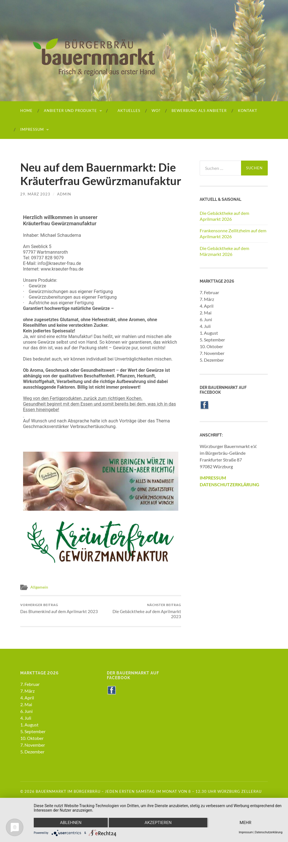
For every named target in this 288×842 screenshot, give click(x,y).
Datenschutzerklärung (268, 832)
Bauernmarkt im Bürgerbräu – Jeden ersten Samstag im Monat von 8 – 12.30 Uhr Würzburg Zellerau (149, 791)
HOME (26, 110)
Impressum (32, 129)
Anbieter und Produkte (70, 110)
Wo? (156, 110)
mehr (245, 822)
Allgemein (39, 587)
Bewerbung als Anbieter (199, 110)
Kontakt (247, 110)
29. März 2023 (35, 194)
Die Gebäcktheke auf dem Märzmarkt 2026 (224, 251)
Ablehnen (70, 822)
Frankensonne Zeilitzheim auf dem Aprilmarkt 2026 (233, 233)
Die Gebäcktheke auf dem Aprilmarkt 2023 (141, 611)
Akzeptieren (158, 822)
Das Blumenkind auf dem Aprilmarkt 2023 (59, 608)
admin (64, 194)
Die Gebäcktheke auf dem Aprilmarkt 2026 (224, 216)
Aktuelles (126, 110)
